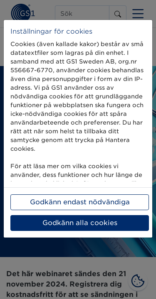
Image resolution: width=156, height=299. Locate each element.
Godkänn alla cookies (79, 223)
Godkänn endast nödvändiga (80, 202)
